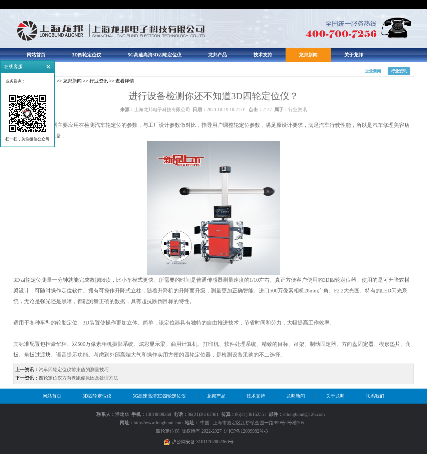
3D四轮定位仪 (86, 54)
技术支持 (263, 54)
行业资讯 (399, 71)
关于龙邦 (353, 54)
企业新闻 (373, 71)
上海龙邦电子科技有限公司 (162, 109)
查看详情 (124, 80)
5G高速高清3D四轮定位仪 (154, 54)
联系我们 (375, 396)
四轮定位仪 (167, 431)
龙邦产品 (217, 54)
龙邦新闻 (308, 54)
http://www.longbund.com (158, 422)
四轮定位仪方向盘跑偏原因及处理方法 (78, 378)
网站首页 (36, 54)
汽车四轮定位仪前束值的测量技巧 (74, 369)
